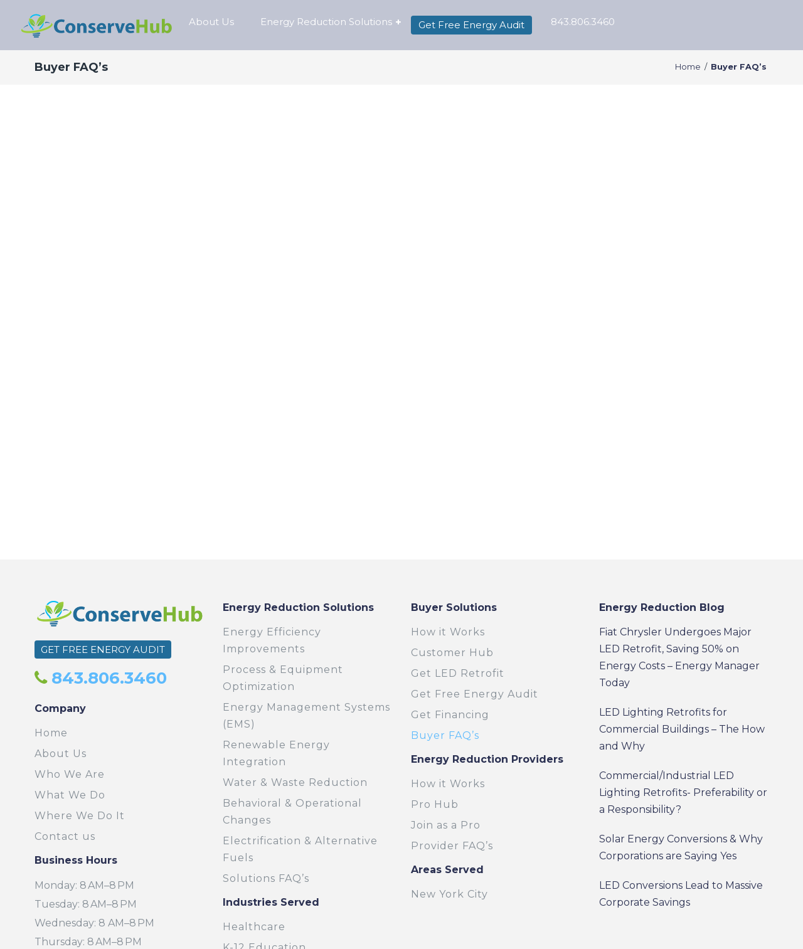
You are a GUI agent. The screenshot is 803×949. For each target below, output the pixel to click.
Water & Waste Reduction (295, 782)
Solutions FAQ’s (266, 878)
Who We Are (70, 774)
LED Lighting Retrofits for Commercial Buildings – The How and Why (682, 729)
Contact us (65, 836)
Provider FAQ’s (452, 846)
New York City (449, 894)
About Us (61, 754)
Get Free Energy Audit (474, 694)
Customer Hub (452, 653)
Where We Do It (80, 816)
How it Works (448, 632)
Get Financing (450, 715)
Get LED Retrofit (457, 673)
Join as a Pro (446, 825)
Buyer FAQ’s (445, 735)
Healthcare (254, 927)
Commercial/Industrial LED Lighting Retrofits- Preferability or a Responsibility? (683, 792)
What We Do (70, 795)
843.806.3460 (107, 678)
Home (688, 67)
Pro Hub (435, 804)
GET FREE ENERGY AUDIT (103, 649)
